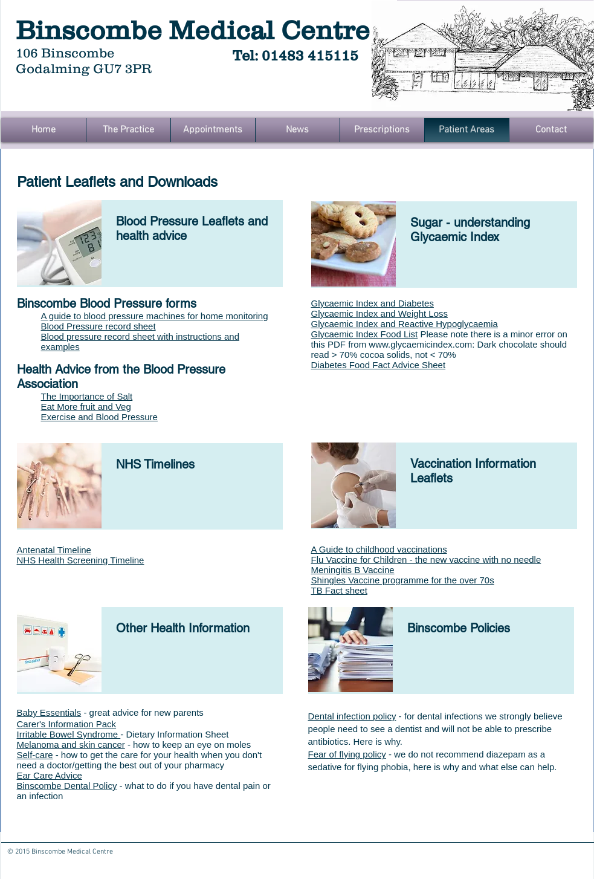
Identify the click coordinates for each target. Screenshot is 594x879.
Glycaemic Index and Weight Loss (379, 313)
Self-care (35, 755)
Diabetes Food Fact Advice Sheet (378, 365)
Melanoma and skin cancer (71, 744)
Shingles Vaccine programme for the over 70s (402, 580)
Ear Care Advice (49, 775)
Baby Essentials (49, 712)
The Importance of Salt (87, 396)
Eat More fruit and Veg (86, 406)
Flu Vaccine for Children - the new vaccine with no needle (426, 559)
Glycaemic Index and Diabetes (372, 303)
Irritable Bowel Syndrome (69, 734)
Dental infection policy (352, 716)
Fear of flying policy (347, 754)
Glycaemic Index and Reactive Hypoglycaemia (404, 324)
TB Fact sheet (339, 590)
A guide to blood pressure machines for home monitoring (154, 316)
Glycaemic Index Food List (364, 334)
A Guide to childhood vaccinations (379, 549)
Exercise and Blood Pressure (99, 417)
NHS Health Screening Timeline (80, 560)
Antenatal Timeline (54, 550)
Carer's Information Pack (67, 724)
